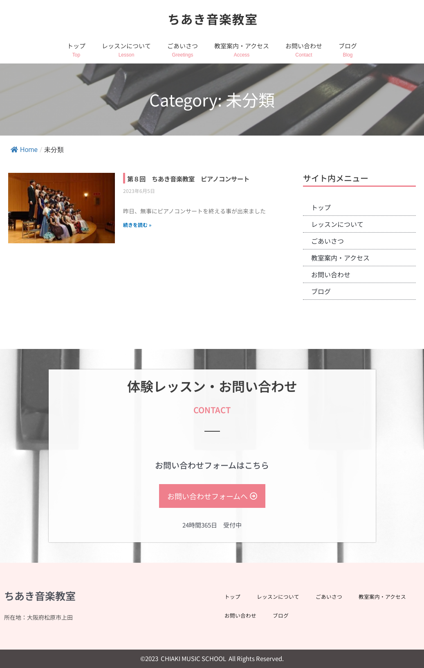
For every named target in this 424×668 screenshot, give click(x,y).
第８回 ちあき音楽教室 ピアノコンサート (200, 183)
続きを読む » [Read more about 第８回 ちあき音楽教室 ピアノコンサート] (137, 235)
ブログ (348, 45)
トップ (76, 45)
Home (24, 150)
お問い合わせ (303, 45)
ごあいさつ (182, 45)
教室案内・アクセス (241, 45)
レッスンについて (126, 45)
